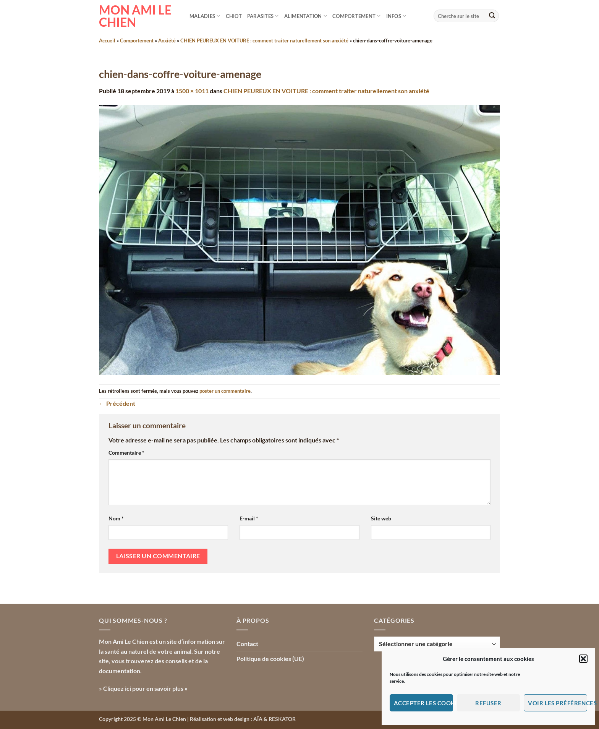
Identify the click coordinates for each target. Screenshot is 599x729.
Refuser (488, 703)
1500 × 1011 (192, 90)
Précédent (117, 403)
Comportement (356, 15)
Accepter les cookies (423, 703)
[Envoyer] (492, 16)
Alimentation (305, 15)
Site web (381, 518)
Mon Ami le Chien (135, 16)
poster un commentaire (225, 391)
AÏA (257, 719)
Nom (116, 518)
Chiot (234, 16)
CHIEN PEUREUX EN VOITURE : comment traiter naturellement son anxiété (264, 40)
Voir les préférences (557, 703)
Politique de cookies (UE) (270, 658)
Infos (396, 15)
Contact (247, 643)
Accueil (107, 40)
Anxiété (167, 40)
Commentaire (126, 452)
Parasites (263, 15)
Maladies (204, 15)
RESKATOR (282, 719)
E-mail (249, 518)
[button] (583, 659)
